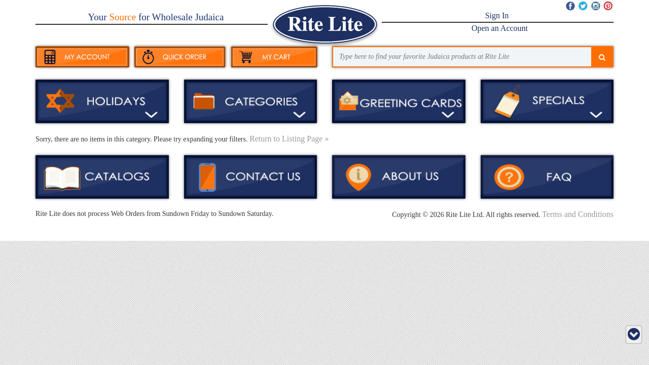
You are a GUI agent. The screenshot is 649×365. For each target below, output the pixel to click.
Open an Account (500, 28)
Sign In (497, 15)
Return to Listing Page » (289, 138)
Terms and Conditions (578, 214)
